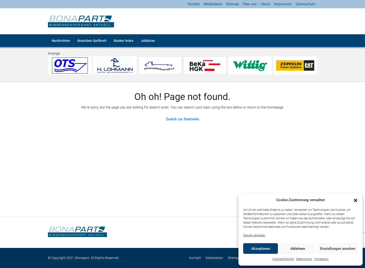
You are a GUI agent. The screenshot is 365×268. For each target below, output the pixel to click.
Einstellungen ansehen (337, 248)
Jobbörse (148, 41)
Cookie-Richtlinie (283, 259)
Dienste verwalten (254, 235)
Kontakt (194, 4)
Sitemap (232, 4)
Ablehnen (297, 248)
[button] (355, 200)
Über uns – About (256, 4)
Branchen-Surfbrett (91, 41)
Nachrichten (61, 41)
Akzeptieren (260, 248)
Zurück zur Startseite (182, 119)
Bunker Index (123, 41)
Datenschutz (304, 259)
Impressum (321, 259)
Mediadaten (213, 4)
